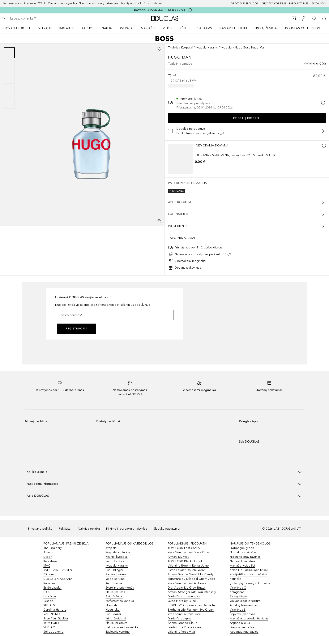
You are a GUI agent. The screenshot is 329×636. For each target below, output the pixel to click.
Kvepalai (126, 28)
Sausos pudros (116, 574)
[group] (9, 78)
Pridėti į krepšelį (247, 118)
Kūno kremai (114, 583)
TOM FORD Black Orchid (185, 561)
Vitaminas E (237, 609)
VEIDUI (167, 28)
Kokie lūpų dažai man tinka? (249, 570)
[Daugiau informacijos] (324, 146)
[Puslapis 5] (9, 103)
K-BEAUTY (66, 28)
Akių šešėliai (114, 596)
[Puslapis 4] (9, 90)
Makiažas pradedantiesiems (249, 618)
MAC (46, 565)
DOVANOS (319, 3)
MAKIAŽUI (148, 28)
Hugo (175, 57)
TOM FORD (51, 623)
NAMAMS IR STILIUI (233, 28)
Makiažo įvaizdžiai (242, 565)
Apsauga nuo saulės (244, 631)
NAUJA (107, 28)
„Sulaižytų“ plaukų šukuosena (250, 583)
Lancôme (49, 596)
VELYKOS (45, 28)
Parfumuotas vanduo (120, 601)
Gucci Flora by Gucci (182, 601)
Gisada (48, 601)
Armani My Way (178, 557)
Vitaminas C (238, 587)
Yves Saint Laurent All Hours (187, 583)
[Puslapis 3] (9, 78)
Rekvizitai (65, 528)
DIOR (47, 592)
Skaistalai (112, 605)
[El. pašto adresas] (114, 315)
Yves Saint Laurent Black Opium (189, 552)
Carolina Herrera (54, 609)
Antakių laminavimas (244, 605)
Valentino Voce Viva (181, 631)
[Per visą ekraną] (159, 221)
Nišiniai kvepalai (117, 557)
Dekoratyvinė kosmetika (122, 627)
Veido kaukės (115, 561)
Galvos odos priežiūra (245, 601)
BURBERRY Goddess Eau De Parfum (192, 605)
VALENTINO (51, 614)
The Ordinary (52, 548)
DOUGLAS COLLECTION (302, 28)
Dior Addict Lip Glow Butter (186, 587)
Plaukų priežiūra (117, 623)
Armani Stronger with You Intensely (192, 592)
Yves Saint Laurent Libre (184, 614)
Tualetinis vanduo (118, 631)
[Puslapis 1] (9, 52)
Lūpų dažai (113, 614)
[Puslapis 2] (9, 65)
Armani (48, 552)
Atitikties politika (89, 528)
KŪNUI (184, 28)
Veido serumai (115, 579)
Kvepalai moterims (118, 552)
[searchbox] (41, 18)
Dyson (47, 557)
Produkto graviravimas (245, 557)
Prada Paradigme (179, 618)
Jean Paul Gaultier (55, 618)
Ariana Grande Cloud (182, 623)
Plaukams (204, 28)
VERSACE (49, 627)
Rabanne (49, 583)
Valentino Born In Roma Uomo (188, 565)
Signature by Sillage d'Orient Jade (191, 579)
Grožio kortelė (274, 3)
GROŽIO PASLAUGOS (244, 3)
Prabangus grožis (242, 548)
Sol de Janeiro (53, 631)
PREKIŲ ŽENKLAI (266, 28)
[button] (164, 472)
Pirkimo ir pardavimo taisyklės (126, 528)
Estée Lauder (52, 587)
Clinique (49, 574)
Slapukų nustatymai (166, 528)
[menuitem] (20, 28)
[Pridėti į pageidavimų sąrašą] (159, 49)
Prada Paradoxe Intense (184, 596)
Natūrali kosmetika (242, 561)
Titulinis (173, 47)
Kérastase (50, 561)
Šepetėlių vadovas (242, 614)
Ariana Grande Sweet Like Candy (190, 574)
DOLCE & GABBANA (57, 579)
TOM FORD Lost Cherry (184, 548)
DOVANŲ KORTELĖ (17, 28)
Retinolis (235, 579)
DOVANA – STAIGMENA (148, 9)
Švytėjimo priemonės (120, 587)
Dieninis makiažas (242, 627)
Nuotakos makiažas (243, 552)
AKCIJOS (87, 28)
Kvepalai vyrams (207, 47)
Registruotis (76, 328)
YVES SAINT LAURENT (58, 570)
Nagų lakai (113, 609)
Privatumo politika (40, 528)
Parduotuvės (299, 3)
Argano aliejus (240, 623)
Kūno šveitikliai (116, 618)
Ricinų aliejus (238, 596)
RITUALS (49, 605)
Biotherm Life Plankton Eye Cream (191, 609)
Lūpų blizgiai (114, 570)
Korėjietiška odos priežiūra (248, 574)
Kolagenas (237, 592)
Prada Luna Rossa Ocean (185, 627)
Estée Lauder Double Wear (186, 570)
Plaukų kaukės (115, 592)
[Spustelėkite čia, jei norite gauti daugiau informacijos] (190, 10)
